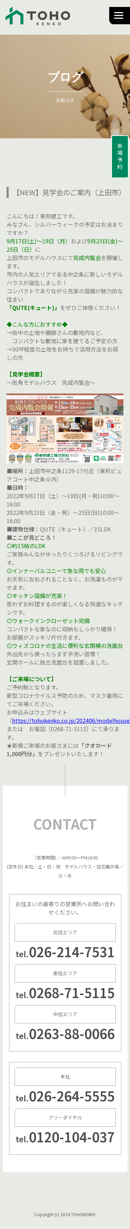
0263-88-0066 (72, 1033)
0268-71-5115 (72, 992)
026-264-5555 (72, 1095)
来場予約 (120, 157)
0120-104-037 (72, 1136)
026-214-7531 (72, 951)
